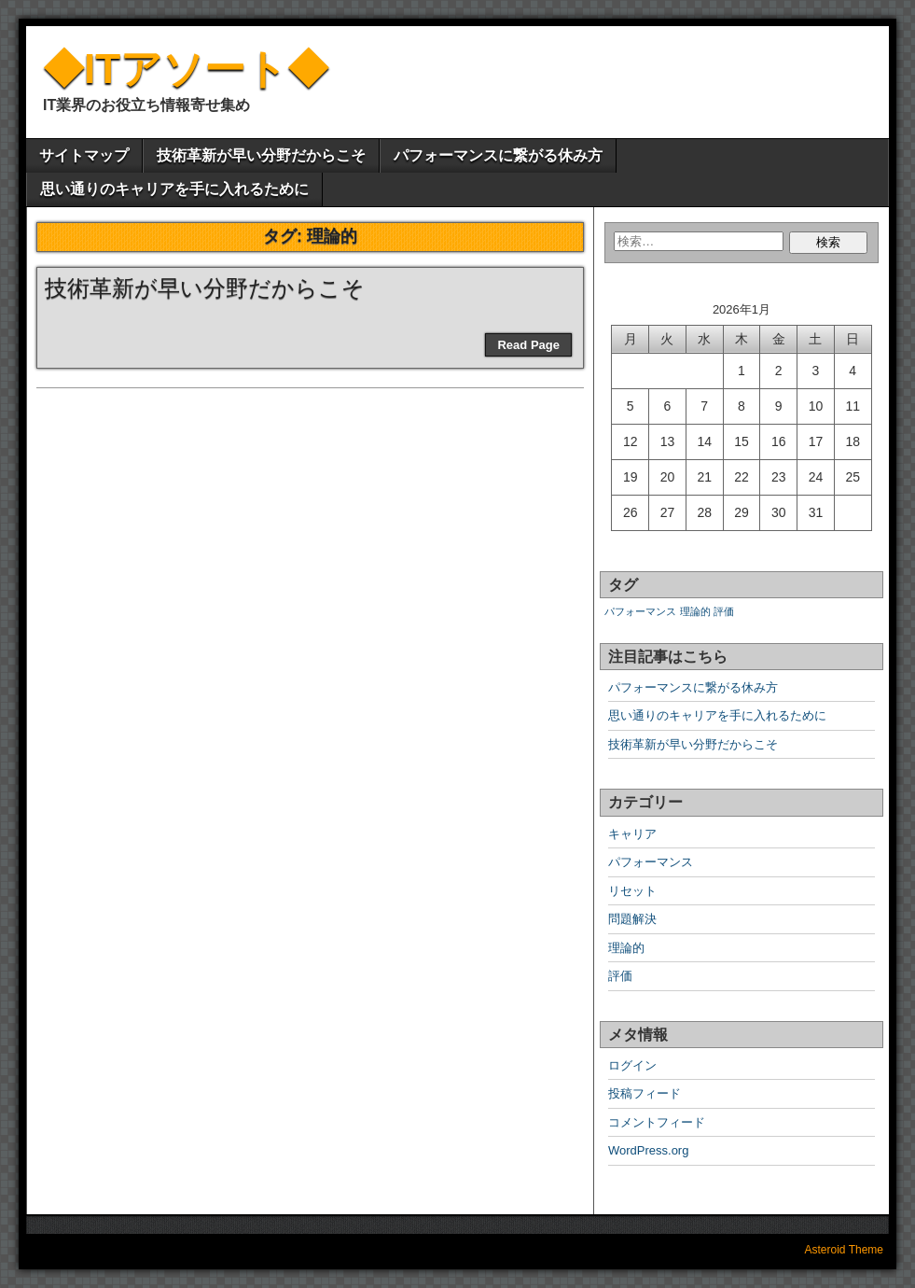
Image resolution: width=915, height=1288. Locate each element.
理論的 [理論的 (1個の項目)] (695, 611)
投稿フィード (644, 1093)
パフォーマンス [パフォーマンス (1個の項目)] (640, 611)
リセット (632, 891)
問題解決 (632, 919)
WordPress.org (648, 1150)
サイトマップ (84, 155)
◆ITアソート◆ (185, 68)
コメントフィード (656, 1122)
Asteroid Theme (844, 1249)
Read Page (528, 345)
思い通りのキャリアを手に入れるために (174, 189)
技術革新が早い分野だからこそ (261, 155)
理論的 (626, 948)
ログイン (632, 1065)
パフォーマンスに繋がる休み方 (498, 155)
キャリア (632, 834)
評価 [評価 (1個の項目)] (724, 611)
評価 (620, 976)
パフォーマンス (650, 862)
